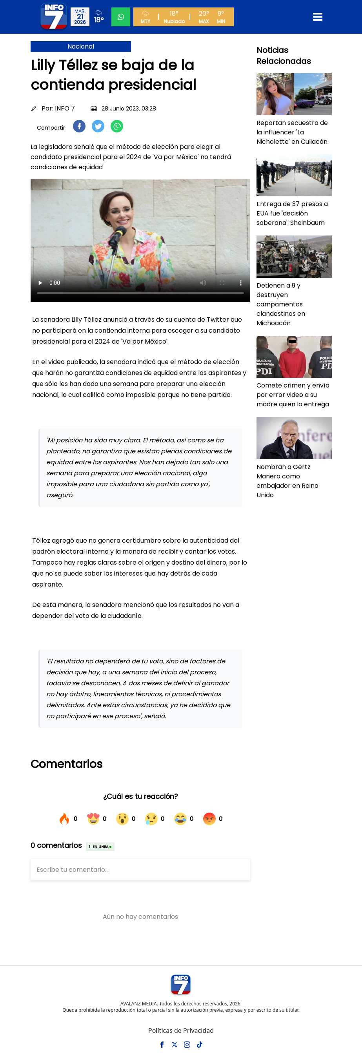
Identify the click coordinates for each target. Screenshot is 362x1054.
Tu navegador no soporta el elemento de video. (140, 240)
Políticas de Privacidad (181, 1030)
